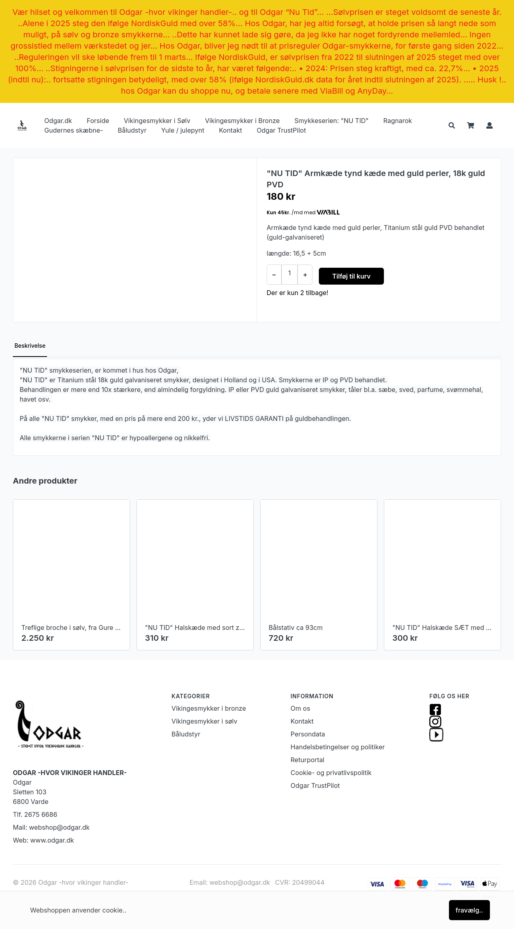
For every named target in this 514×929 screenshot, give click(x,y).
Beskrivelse (29, 345)
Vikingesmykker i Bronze (242, 121)
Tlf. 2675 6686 (35, 814)
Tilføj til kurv (351, 276)
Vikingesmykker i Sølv (157, 121)
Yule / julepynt (182, 130)
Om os (300, 708)
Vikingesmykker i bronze (208, 708)
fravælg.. (469, 910)
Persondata (308, 734)
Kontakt (230, 130)
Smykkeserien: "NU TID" (331, 121)
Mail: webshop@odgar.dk (51, 827)
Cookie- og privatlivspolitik (331, 773)
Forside (98, 121)
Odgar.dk (58, 121)
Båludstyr (132, 130)
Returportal (307, 760)
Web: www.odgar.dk (43, 840)
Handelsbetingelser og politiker (338, 747)
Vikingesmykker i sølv (204, 721)
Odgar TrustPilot (281, 130)
